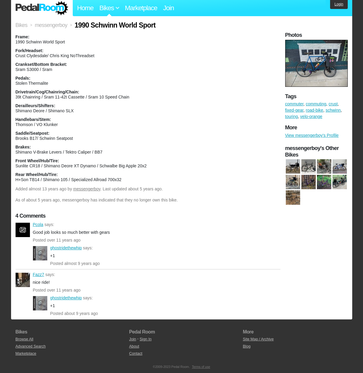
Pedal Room (42, 8)
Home (85, 8)
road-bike (314, 110)
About (134, 346)
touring (291, 116)
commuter (294, 103)
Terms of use (201, 367)
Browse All (25, 339)
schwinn (333, 110)
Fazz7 (23, 280)
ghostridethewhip (40, 253)
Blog (247, 346)
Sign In (146, 339)
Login (339, 4)
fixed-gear (294, 110)
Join (168, 8)
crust (333, 103)
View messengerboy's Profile (312, 135)
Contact (135, 353)
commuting (316, 103)
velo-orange (311, 116)
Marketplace (141, 8)
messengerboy (87, 188)
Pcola (23, 230)
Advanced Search (31, 346)
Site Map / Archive (258, 339)
